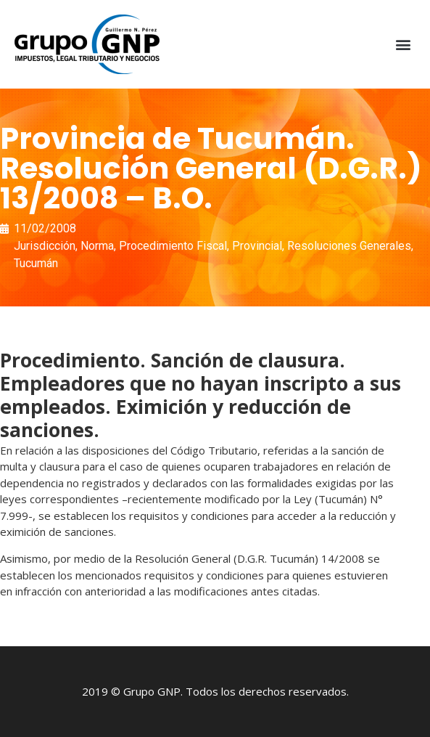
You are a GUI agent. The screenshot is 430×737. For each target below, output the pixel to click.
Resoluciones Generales (349, 246)
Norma (97, 246)
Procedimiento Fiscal (173, 246)
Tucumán (36, 263)
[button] (403, 45)
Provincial (257, 246)
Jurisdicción (44, 246)
